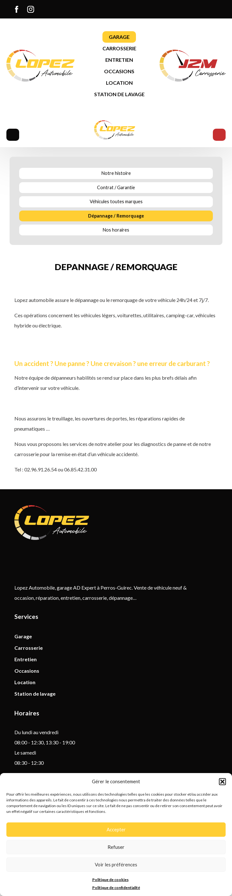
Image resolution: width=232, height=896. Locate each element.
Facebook (18, 9)
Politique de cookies (110, 879)
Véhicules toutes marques (116, 201)
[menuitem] (16, 9)
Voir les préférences (116, 864)
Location (119, 83)
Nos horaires (116, 230)
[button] (222, 781)
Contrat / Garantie (116, 187)
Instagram (32, 9)
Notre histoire (116, 173)
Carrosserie (119, 48)
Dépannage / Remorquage (116, 216)
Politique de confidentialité (116, 887)
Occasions (119, 71)
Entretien (119, 60)
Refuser (116, 847)
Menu (12, 135)
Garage (119, 37)
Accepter (116, 829)
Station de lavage (119, 94)
